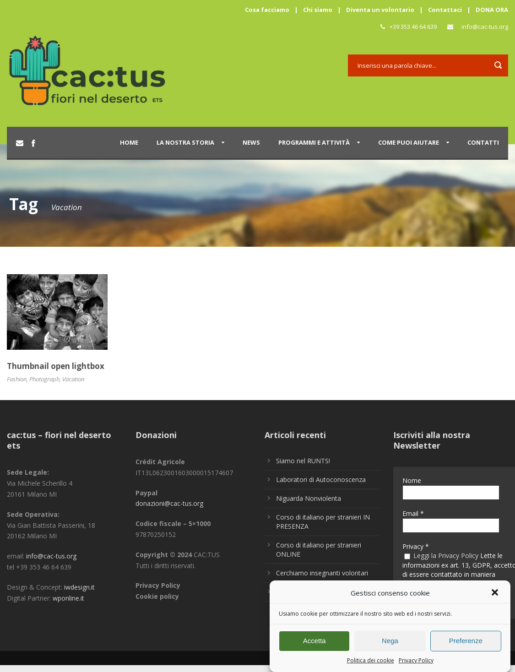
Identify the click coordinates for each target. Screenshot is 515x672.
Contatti (483, 142)
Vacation (73, 379)
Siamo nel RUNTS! (303, 460)
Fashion (17, 379)
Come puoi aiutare (408, 142)
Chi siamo (317, 9)
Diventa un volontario (380, 9)
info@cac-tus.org (484, 26)
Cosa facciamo (267, 9)
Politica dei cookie (370, 664)
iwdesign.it (79, 587)
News (251, 142)
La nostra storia (185, 142)
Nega (390, 645)
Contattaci (445, 9)
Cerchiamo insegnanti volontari (322, 573)
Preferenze (465, 645)
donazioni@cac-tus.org (169, 503)
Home (129, 142)
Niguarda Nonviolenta (308, 498)
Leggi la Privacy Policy (445, 555)
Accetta (314, 645)
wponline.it (68, 598)
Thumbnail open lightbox (55, 366)
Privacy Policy (416, 664)
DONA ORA (492, 9)
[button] (495, 597)
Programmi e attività (314, 142)
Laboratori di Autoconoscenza (321, 479)
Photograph (44, 379)
